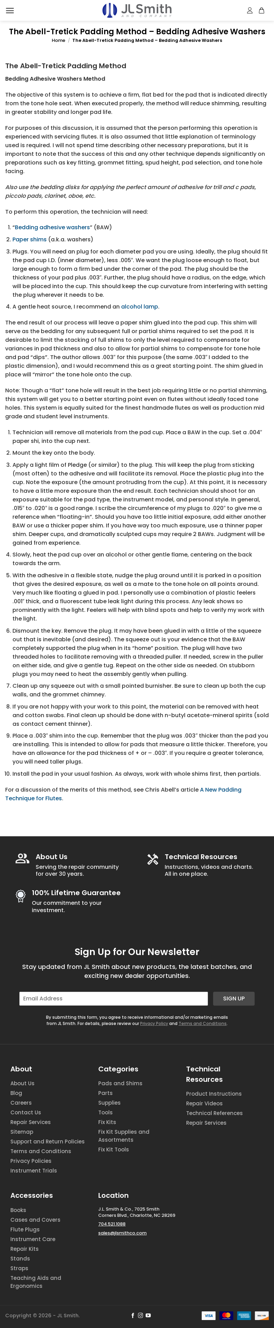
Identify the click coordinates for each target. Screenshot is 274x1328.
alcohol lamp (139, 307)
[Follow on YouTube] (148, 1316)
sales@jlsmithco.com (122, 1233)
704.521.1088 (112, 1224)
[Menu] (10, 10)
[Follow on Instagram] (140, 1316)
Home (58, 40)
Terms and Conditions (203, 1023)
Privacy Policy (154, 1023)
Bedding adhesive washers (52, 227)
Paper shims (29, 239)
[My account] (250, 10)
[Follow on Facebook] (133, 1316)
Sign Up (234, 998)
